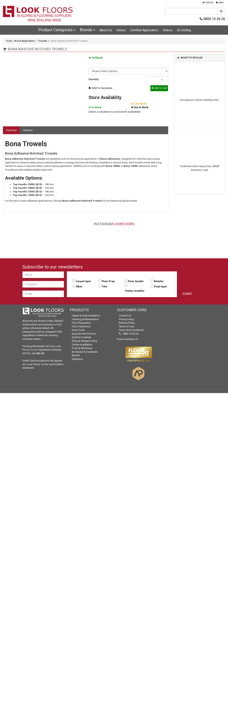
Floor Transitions (81, 326)
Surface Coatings (81, 337)
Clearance (77, 359)
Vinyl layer (160, 286)
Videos (167, 30)
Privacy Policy (126, 319)
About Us (106, 30)
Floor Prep (108, 281)
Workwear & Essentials (85, 351)
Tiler (105, 286)
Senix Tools (78, 330)
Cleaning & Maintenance (85, 319)
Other (79, 286)
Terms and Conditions (131, 330)
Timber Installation (82, 344)
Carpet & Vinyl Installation (86, 315)
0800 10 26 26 (212, 19)
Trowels (42, 40)
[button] (208, 2)
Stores (121, 30)
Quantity (93, 79)
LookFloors (124, 224)
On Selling (184, 30)
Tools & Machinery (82, 348)
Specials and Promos (84, 333)
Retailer (159, 281)
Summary (11, 130)
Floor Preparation (81, 322)
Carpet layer (83, 281)
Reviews (28, 130)
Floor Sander (136, 281)
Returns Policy (127, 322)
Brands (87, 29)
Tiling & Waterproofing (84, 340)
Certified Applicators (144, 30)
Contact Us (125, 315)
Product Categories (56, 29)
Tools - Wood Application (20, 40)
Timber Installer (135, 290)
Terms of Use (126, 326)
